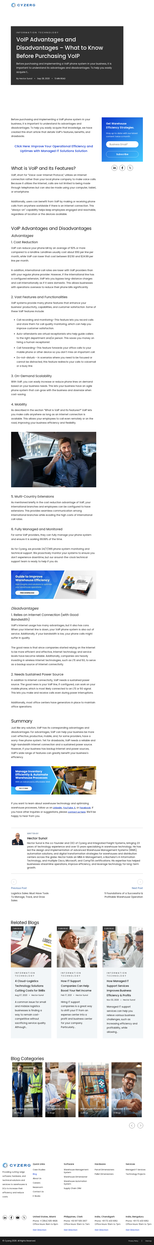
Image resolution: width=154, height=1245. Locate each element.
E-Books (36, 1196)
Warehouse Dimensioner (75, 1176)
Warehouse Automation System (75, 1182)
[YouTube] (18, 1217)
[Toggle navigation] (140, 5)
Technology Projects (135, 1174)
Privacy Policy (129, 1240)
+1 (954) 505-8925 (49, 1221)
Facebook (87, 807)
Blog (35, 1174)
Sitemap (147, 1240)
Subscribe (122, 154)
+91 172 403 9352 (109, 1221)
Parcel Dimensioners (104, 1169)
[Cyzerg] (16, 1164)
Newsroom (38, 1187)
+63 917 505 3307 (79, 1221)
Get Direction (39, 1230)
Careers (36, 1182)
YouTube (69, 807)
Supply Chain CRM (72, 1188)
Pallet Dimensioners (104, 1174)
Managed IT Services (135, 1169)
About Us (37, 1178)
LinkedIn (58, 807)
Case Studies (39, 1169)
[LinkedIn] (5, 1217)
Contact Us (38, 1191)
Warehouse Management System (76, 1171)
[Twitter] (24, 1217)
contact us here (77, 812)
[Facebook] (11, 1217)
